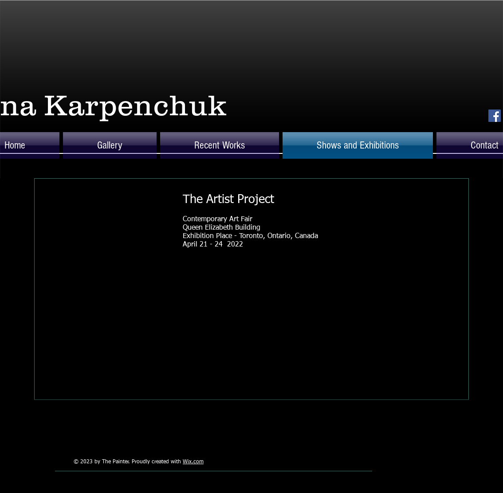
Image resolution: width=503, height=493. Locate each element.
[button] (109, 145)
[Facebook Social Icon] (494, 116)
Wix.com (193, 462)
